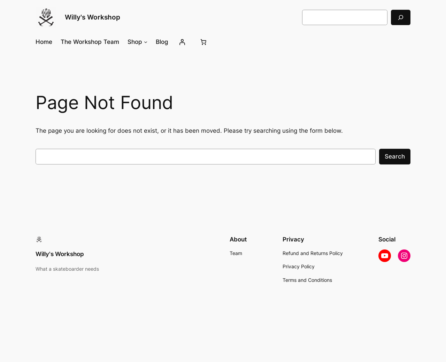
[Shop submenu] (145, 42)
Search (395, 156)
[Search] (400, 17)
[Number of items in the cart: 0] (203, 41)
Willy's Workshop (92, 17)
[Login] (182, 41)
